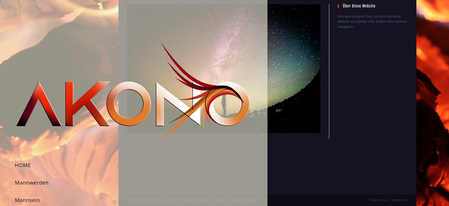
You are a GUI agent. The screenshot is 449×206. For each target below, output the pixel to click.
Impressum (400, 147)
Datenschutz (378, 147)
